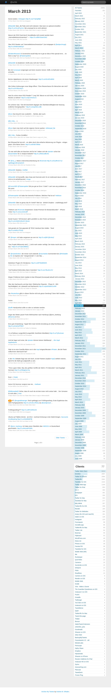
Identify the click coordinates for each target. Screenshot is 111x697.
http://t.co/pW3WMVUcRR (47, 286)
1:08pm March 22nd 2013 (15, 335)
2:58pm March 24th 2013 (15, 265)
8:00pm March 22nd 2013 (15, 310)
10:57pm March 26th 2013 (15, 123)
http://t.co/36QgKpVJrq (22, 370)
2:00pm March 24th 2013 (15, 272)
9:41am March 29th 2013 (15, 39)
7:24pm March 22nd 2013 (15, 319)
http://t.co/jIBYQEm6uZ (46, 237)
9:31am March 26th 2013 (15, 181)
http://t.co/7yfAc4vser (57, 333)
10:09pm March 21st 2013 (15, 354)
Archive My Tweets (47, 691)
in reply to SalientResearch (42, 58)
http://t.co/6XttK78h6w (32, 144)
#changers (21, 19)
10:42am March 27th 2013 (15, 90)
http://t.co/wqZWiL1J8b (33, 107)
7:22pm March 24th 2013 (15, 258)
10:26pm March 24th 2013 (15, 239)
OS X (27, 81)
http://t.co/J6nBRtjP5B (24, 419)
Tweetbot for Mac (31, 165)
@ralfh (10, 307)
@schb (13, 2)
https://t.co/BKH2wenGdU (38, 37)
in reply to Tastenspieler (41, 197)
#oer (20, 393)
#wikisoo (58, 195)
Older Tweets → (61, 438)
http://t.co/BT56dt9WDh (39, 263)
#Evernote (43, 161)
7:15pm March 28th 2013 (15, 58)
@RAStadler (63, 254)
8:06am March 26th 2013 (15, 190)
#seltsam (38, 384)
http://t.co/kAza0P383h (24, 428)
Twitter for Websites (30, 272)
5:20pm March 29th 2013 (15, 30)
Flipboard (28, 214)
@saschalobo (12, 154)
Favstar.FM (29, 239)
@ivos (10, 114)
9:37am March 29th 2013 (15, 48)
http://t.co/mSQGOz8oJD (16, 221)
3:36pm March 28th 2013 (15, 65)
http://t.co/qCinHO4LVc (29, 98)
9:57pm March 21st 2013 (15, 372)
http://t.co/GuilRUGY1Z (54, 161)
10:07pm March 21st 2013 (15, 363)
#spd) (53, 359)
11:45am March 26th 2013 (15, 156)
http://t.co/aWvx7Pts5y (15, 230)
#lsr (11, 256)
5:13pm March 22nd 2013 (15, 328)
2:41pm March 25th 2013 (15, 232)
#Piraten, (54, 349)
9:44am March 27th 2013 (15, 100)
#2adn (16, 377)
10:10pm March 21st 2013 (15, 344)
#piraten (50, 151)
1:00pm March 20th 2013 (15, 421)
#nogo (28, 179)
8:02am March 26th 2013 (15, 205)
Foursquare (28, 335)
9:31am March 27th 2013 (15, 109)
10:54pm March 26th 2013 (15, 137)
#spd (58, 340)
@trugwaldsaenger (20, 400)
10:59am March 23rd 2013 (15, 288)
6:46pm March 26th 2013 (15, 146)
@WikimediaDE (13, 391)
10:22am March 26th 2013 (15, 165)
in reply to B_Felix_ (41, 123)
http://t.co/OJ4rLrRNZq (31, 403)
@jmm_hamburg (16, 426)
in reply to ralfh (39, 310)
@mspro (13, 237)
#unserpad (16, 70)
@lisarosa (11, 317)
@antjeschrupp (60, 44)
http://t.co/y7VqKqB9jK (33, 19)
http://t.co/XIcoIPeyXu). (16, 28)
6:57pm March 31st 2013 (15, 21)
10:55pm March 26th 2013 (15, 130)
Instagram (28, 21)
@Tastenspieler (25, 56)
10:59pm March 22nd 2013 (16, 302)
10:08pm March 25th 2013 (15, 214)
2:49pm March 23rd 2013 (15, 279)
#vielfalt (24, 170)
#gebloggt (11, 163)
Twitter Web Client (30, 30)
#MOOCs (46, 426)
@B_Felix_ (12, 121)
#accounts (64, 417)
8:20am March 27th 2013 (15, 116)
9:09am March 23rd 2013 (15, 295)
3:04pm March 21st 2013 (15, 395)
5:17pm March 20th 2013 (15, 412)
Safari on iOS (29, 421)
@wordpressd (46, 403)
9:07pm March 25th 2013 (15, 223)
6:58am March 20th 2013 (15, 430)
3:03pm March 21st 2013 (15, 405)
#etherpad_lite (50, 128)
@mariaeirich (19, 163)
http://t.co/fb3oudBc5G (41, 154)
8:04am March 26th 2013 (15, 197)
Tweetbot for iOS (29, 58)
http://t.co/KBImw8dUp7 (16, 46)
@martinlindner (16, 254)
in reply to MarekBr (41, 30)
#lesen (27, 221)
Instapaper (28, 48)
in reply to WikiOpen (40, 190)
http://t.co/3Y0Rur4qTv (15, 88)
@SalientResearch (14, 54)
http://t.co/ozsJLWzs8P (20, 212)
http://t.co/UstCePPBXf (15, 326)
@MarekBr (11, 26)
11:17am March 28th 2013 (15, 81)
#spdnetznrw (12, 342)
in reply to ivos (39, 116)
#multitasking (12, 419)
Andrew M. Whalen (62, 691)
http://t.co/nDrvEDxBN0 (46, 79)
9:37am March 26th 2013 (15, 172)
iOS (26, 39)
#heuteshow (15, 293)
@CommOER (12, 186)
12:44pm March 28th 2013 (15, 74)
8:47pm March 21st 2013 (15, 379)
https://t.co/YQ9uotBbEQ (20, 247)
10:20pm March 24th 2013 (15, 249)
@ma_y (13, 161)
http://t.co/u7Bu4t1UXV (45, 270)
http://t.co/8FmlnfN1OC (29, 410)
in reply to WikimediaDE (42, 395)
